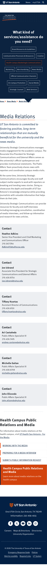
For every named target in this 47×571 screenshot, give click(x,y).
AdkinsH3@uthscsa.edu (13, 246)
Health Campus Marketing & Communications (23, 62)
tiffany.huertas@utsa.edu (14, 311)
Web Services (32, 89)
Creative (40, 56)
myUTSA (36, 2)
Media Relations (25, 101)
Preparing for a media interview (19, 452)
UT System (37, 556)
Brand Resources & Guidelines (23, 49)
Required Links (25, 556)
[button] (43, 2)
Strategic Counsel (16, 89)
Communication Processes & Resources (18, 56)
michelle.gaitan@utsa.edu (14, 373)
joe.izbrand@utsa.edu (12, 280)
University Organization (23, 533)
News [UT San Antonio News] (28, 2)
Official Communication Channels (23, 76)
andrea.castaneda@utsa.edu (15, 342)
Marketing (9, 69)
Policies (35, 552)
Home (2, 101)
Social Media (34, 83)
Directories (37, 530)
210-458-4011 (30, 515)
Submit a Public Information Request (22, 460)
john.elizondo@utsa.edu (13, 400)
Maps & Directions (21, 530)
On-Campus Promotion (16, 83)
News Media (36, 69)
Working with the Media (15, 445)
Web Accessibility (11, 556)
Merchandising (22, 69)
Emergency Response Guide (19, 552)
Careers (7, 530)
